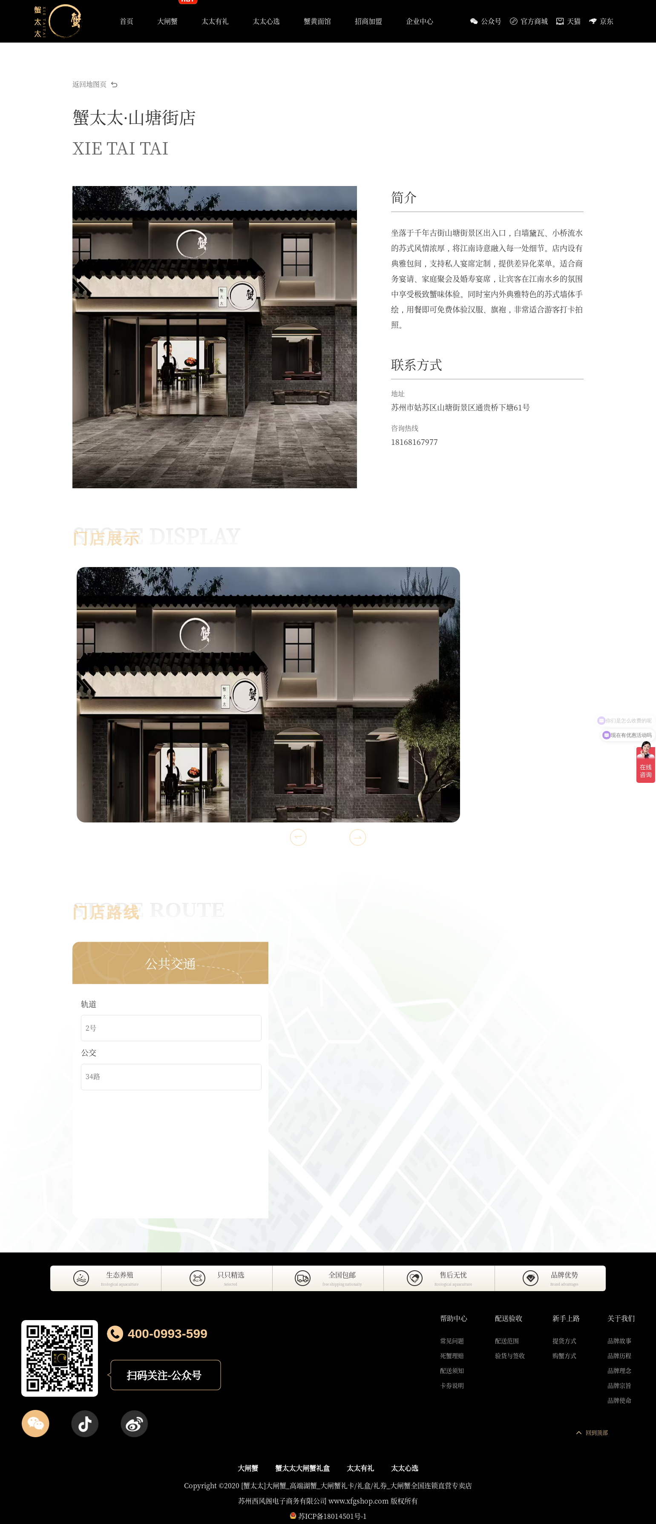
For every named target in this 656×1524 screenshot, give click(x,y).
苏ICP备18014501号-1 (332, 1516)
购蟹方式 (564, 1355)
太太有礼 (360, 1468)
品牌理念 (619, 1370)
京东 (601, 21)
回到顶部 (592, 1432)
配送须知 (452, 1370)
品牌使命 (619, 1400)
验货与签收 (510, 1355)
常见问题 (452, 1340)
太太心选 (404, 1468)
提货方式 (564, 1340)
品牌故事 (619, 1340)
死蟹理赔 (452, 1355)
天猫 (568, 21)
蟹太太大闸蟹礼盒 (302, 1468)
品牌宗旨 (619, 1385)
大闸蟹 (248, 1468)
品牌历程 (619, 1355)
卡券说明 (452, 1385)
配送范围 (507, 1340)
